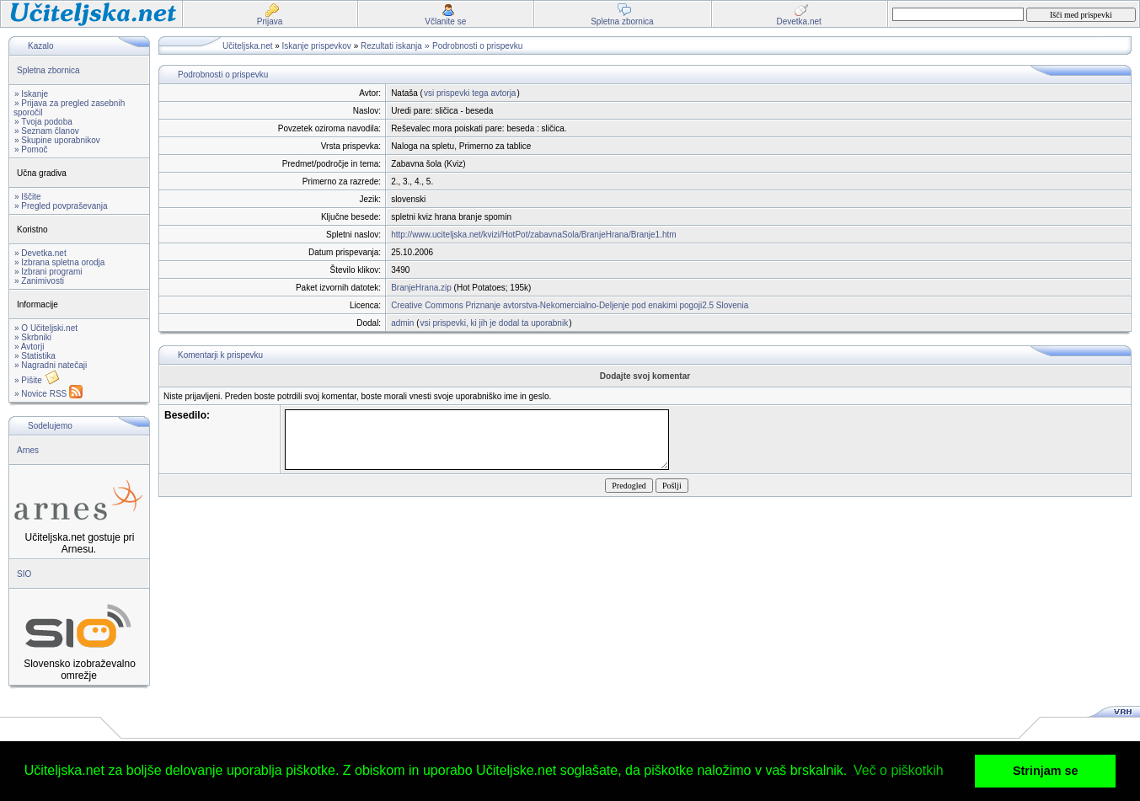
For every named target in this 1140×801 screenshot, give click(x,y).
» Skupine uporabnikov (57, 140)
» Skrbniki (32, 337)
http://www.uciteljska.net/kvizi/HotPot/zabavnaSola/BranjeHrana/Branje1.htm (534, 234)
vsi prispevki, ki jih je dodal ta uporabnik (494, 323)
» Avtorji (29, 346)
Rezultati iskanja (391, 46)
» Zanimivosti (39, 281)
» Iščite (27, 196)
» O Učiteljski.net (46, 328)
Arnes (28, 450)
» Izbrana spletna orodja (59, 262)
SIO (24, 574)
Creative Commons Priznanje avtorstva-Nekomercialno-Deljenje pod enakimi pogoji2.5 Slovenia (569, 305)
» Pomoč (30, 149)
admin (402, 323)
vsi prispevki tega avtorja (470, 93)
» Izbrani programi (48, 271)
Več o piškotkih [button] (899, 770)
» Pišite (37, 380)
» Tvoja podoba (43, 121)
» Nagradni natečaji (50, 365)
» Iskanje (31, 94)
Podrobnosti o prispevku (477, 46)
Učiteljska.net (247, 46)
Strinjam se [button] (1045, 770)
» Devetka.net (40, 253)
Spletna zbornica (48, 70)
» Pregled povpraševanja (61, 206)
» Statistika (35, 355)
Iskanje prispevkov (316, 46)
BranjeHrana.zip (421, 287)
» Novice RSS (48, 393)
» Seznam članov (46, 131)
